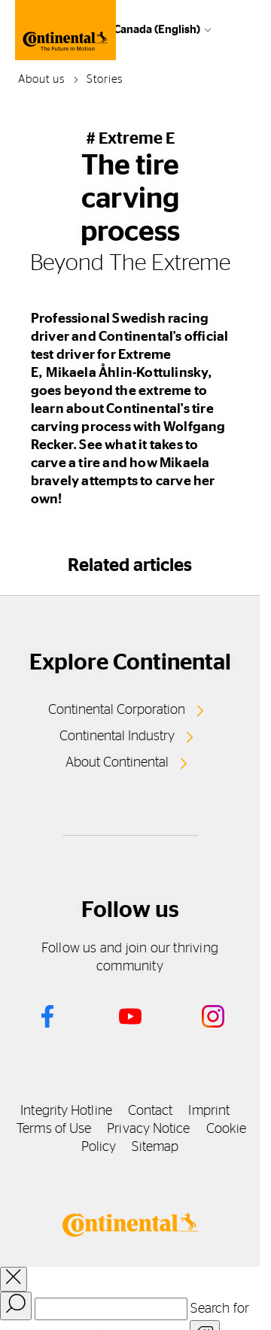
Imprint (209, 1111)
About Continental (117, 763)
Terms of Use (54, 1129)
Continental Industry (117, 736)
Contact (150, 1111)
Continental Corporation (116, 710)
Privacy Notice (148, 1129)
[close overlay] (13, 1279)
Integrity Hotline (66, 1111)
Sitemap (155, 1147)
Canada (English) (157, 29)
